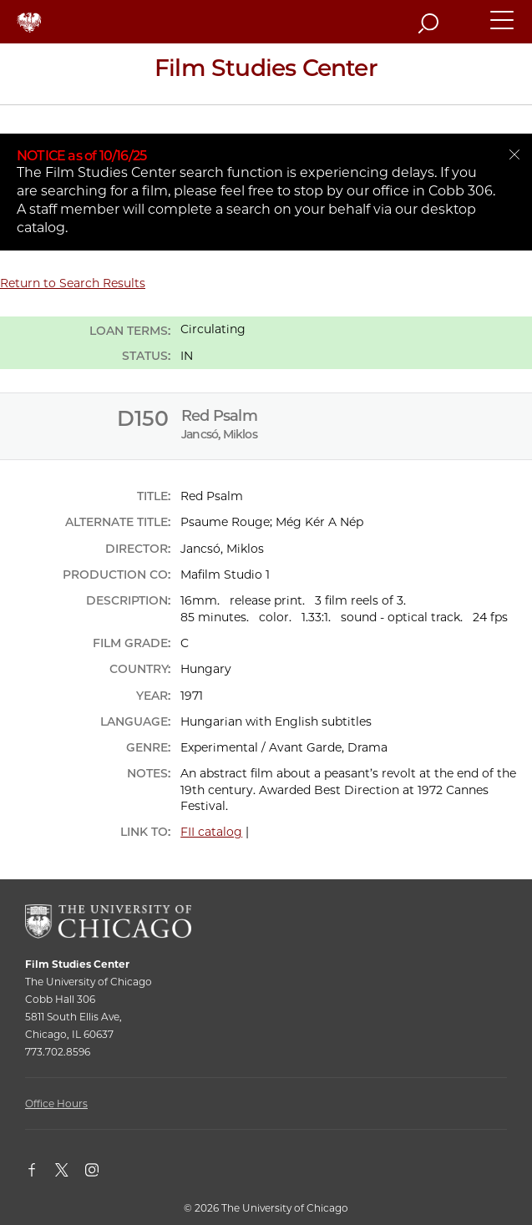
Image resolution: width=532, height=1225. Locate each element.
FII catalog (211, 831)
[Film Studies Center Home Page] (266, 73)
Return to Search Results (72, 283)
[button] (502, 27)
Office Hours (56, 1103)
